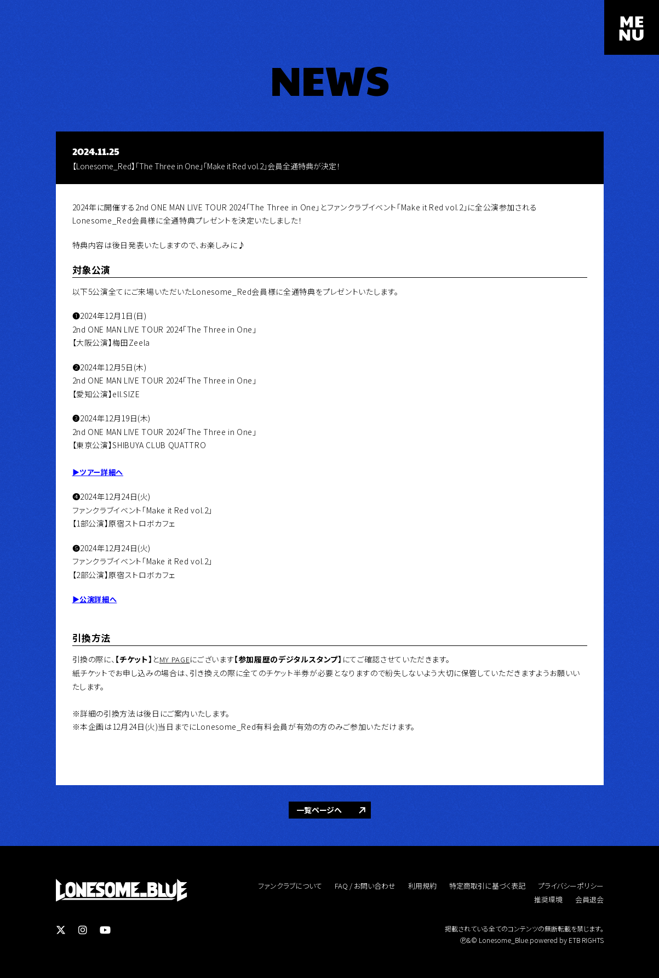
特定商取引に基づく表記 (487, 885)
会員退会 (589, 899)
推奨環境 (548, 899)
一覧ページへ (319, 809)
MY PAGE (175, 658)
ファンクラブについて (290, 885)
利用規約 (422, 885)
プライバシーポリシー (571, 885)
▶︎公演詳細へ (96, 598)
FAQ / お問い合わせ (365, 885)
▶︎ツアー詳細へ (99, 471)
